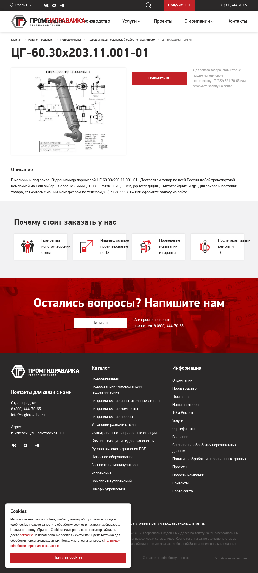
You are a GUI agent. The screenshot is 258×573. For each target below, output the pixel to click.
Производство (184, 389)
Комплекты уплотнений (112, 481)
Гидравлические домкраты (115, 409)
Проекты (179, 467)
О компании (182, 381)
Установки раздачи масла (114, 425)
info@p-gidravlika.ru (28, 415)
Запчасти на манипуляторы (115, 465)
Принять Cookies (68, 558)
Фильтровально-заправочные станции (124, 433)
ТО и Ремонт (183, 413)
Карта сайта (182, 491)
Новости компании (188, 475)
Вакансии (180, 437)
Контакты (180, 483)
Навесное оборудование (112, 457)
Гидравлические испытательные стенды (126, 401)
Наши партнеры (185, 405)
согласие (26, 535)
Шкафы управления (108, 489)
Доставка (180, 397)
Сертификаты (183, 429)
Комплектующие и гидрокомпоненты (123, 441)
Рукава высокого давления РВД (119, 449)
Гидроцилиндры (105, 379)
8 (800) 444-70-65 (234, 5)
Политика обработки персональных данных (209, 459)
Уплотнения (101, 473)
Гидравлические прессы (112, 417)
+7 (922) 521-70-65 (226, 81)
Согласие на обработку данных (166, 558)
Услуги (177, 421)
